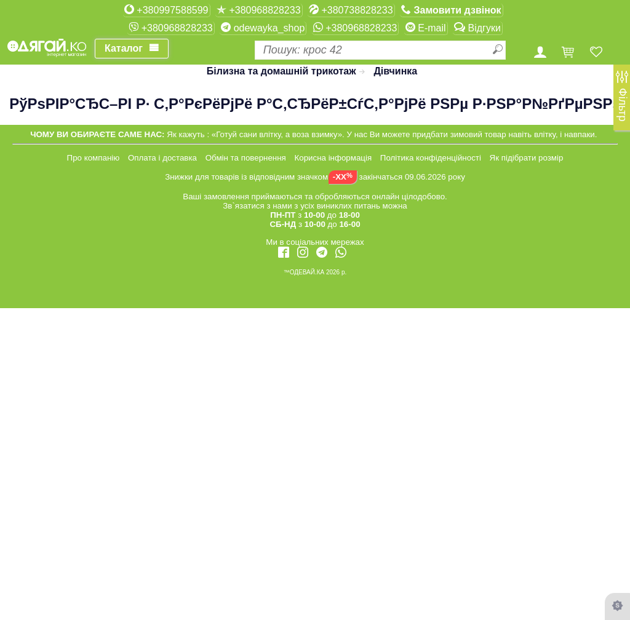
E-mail (425, 27)
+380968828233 (259, 9)
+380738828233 (351, 9)
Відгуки (477, 27)
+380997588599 (166, 9)
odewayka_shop (263, 27)
